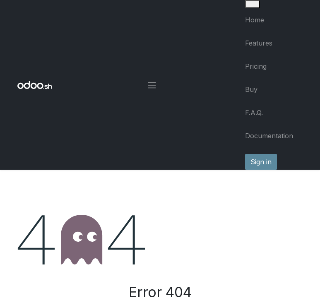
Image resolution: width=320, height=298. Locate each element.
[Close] (252, 4)
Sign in (261, 162)
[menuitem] (274, 19)
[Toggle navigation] (152, 85)
